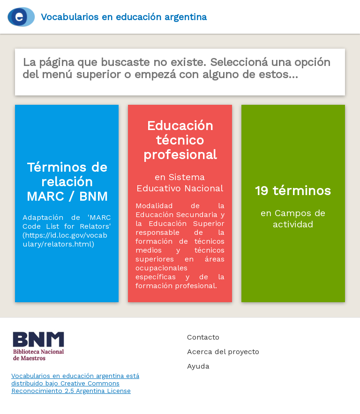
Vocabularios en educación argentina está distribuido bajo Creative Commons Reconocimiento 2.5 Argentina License (75, 383)
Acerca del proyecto (223, 351)
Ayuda (198, 366)
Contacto (203, 337)
